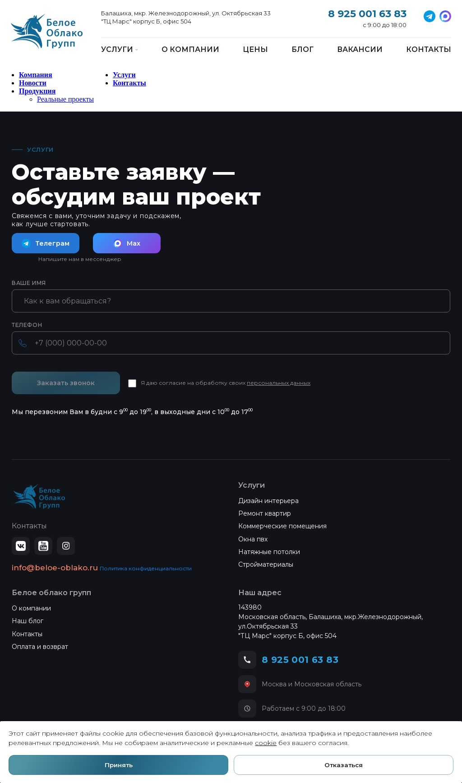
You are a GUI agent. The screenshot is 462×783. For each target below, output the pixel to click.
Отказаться (343, 764)
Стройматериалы (265, 564)
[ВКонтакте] (21, 546)
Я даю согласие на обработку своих (225, 382)
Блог (302, 49)
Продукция (37, 91)
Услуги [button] (119, 49)
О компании (190, 49)
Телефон (27, 325)
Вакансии (360, 49)
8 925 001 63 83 (367, 14)
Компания (35, 75)
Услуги (124, 75)
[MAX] (445, 16)
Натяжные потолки (269, 552)
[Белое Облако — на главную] (39, 497)
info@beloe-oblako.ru (55, 567)
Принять (119, 764)
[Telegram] (429, 16)
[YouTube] (43, 546)
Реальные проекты (65, 99)
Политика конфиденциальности (146, 568)
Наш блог (27, 621)
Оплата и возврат (40, 647)
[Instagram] (66, 546)
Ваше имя (29, 283)
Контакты (428, 49)
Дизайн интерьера (268, 501)
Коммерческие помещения (282, 526)
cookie (268, 741)
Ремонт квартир (264, 513)
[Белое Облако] (47, 36)
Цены (255, 49)
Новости (32, 83)
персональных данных (278, 382)
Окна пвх (253, 539)
